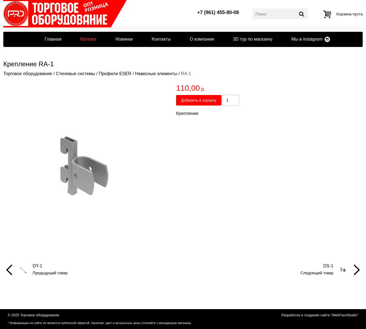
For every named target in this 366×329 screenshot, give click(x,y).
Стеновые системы (75, 73)
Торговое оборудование (27, 73)
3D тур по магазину (253, 39)
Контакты (161, 39)
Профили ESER (115, 73)
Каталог (88, 39)
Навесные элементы (156, 73)
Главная (53, 39)
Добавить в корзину (198, 100)
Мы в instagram (306, 39)
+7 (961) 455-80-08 (218, 12)
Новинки (124, 39)
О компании (202, 39)
